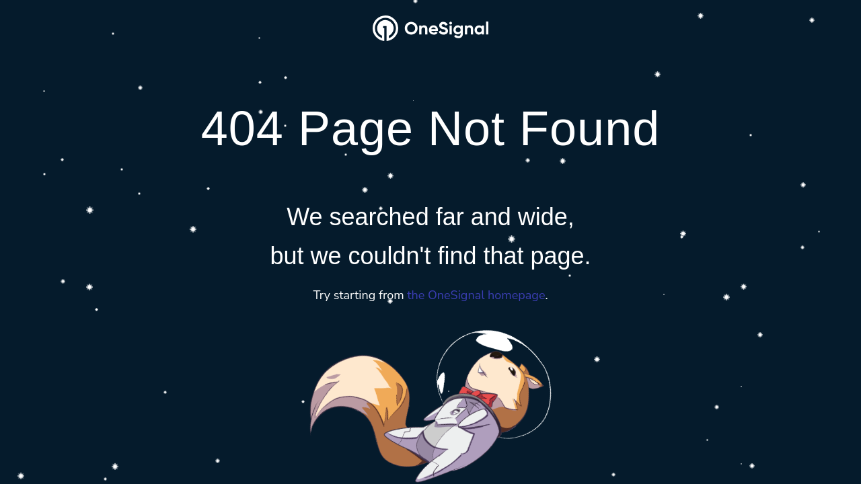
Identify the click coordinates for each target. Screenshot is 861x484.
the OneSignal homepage (476, 296)
